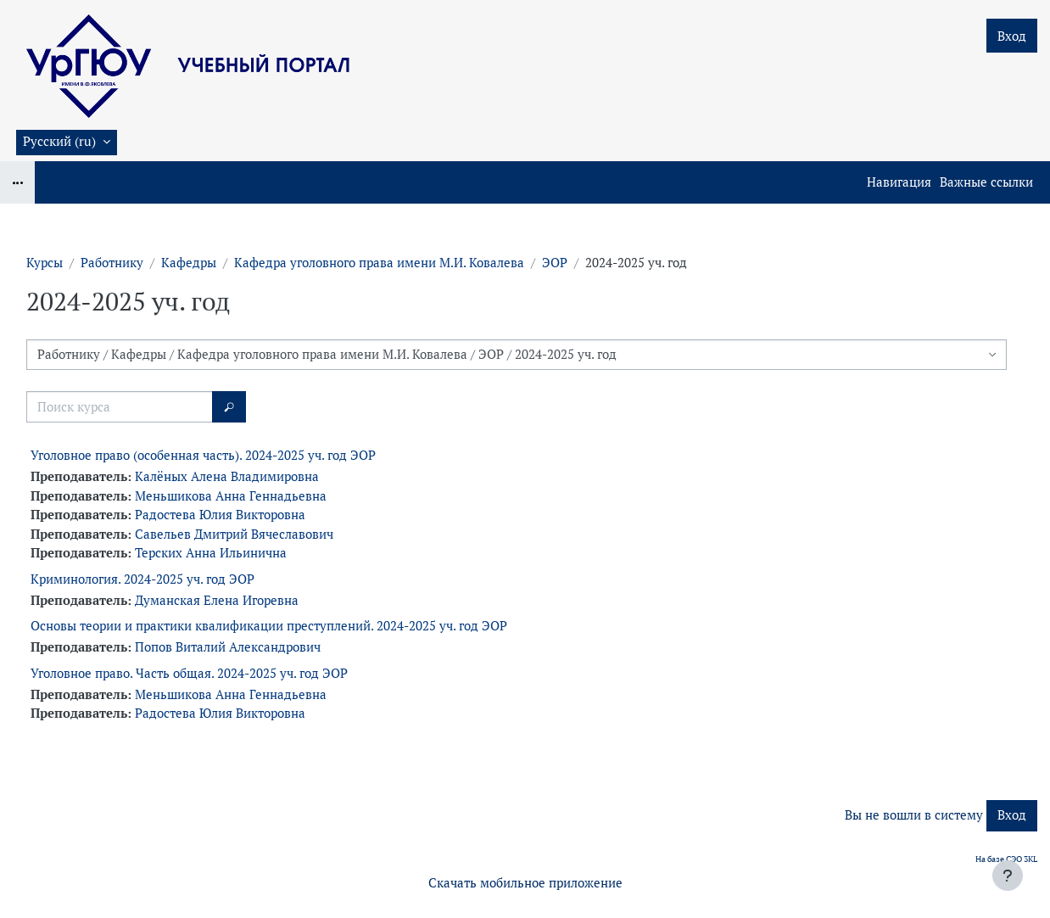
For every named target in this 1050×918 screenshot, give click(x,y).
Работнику (112, 263)
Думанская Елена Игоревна (217, 600)
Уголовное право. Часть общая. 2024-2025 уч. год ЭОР (189, 673)
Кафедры (188, 263)
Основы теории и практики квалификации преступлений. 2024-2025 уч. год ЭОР (269, 626)
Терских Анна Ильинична (211, 553)
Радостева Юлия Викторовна (220, 515)
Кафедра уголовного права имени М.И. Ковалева (379, 263)
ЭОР (554, 263)
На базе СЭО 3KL (1006, 859)
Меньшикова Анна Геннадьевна (231, 496)
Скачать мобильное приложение (525, 883)
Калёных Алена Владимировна (227, 476)
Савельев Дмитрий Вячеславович (234, 534)
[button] (66, 142)
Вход (1011, 36)
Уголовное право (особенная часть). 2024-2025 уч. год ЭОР (203, 455)
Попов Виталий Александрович (228, 647)
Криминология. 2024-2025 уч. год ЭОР (142, 579)
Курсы (44, 263)
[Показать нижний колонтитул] (1007, 875)
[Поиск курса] (119, 407)
